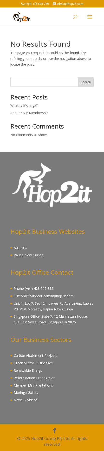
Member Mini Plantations (33, 385)
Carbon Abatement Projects (35, 355)
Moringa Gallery (26, 392)
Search (85, 82)
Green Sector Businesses (33, 363)
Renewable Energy (28, 370)
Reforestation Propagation (34, 378)
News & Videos (26, 400)
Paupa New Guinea (29, 255)
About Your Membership (29, 113)
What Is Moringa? (24, 105)
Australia (20, 247)
